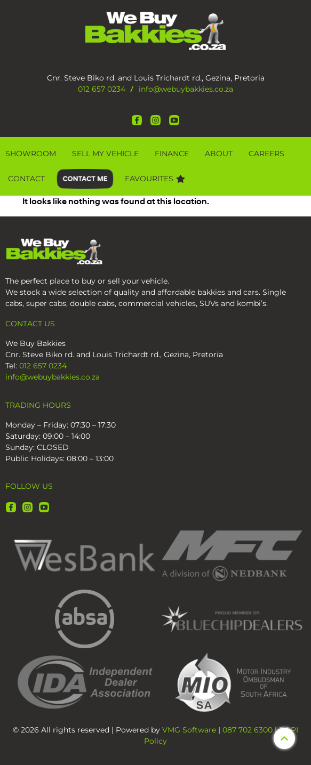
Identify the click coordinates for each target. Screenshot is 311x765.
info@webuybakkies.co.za (186, 89)
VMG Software (189, 730)
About (219, 153)
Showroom (30, 153)
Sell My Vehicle (105, 153)
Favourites (155, 178)
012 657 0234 (101, 89)
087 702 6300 (247, 730)
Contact (26, 178)
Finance (172, 153)
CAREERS (266, 153)
